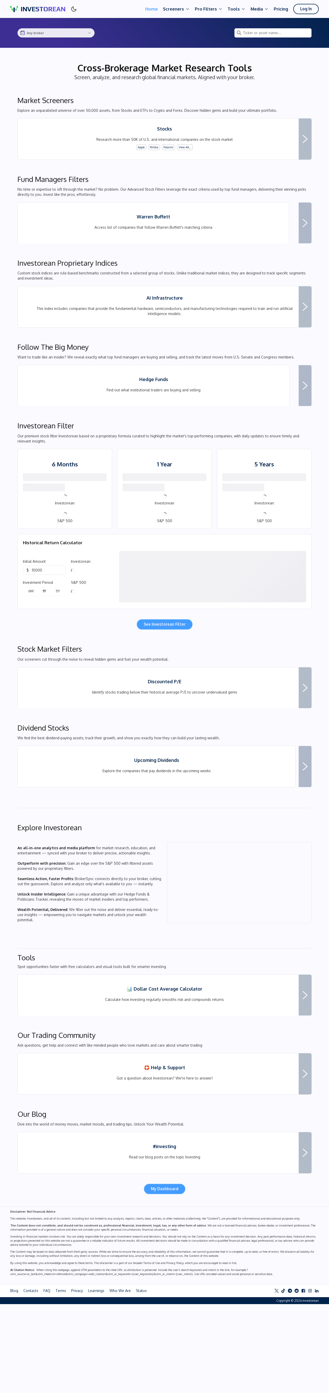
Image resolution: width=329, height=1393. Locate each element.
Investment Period (38, 622)
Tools (235, 9)
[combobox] (56, 33)
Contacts (30, 1379)
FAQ (46, 1379)
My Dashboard (164, 1277)
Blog (14, 1379)
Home (150, 9)
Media (258, 9)
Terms (61, 1379)
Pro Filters (207, 9)
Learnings (96, 1379)
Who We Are (120, 1379)
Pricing (279, 9)
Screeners (175, 9)
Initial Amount (34, 601)
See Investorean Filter (164, 663)
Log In (305, 8)
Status (141, 1379)
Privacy (77, 1379)
